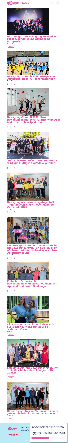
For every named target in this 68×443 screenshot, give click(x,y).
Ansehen (11, 46)
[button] (65, 423)
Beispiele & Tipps (25, 429)
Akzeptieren (40, 438)
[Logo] (13, 3)
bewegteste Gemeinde (26, 431)
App (22, 432)
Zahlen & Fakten (25, 427)
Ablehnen (58, 438)
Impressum (52, 440)
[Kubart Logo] (12, 430)
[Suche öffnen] (53, 2)
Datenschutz (47, 440)
